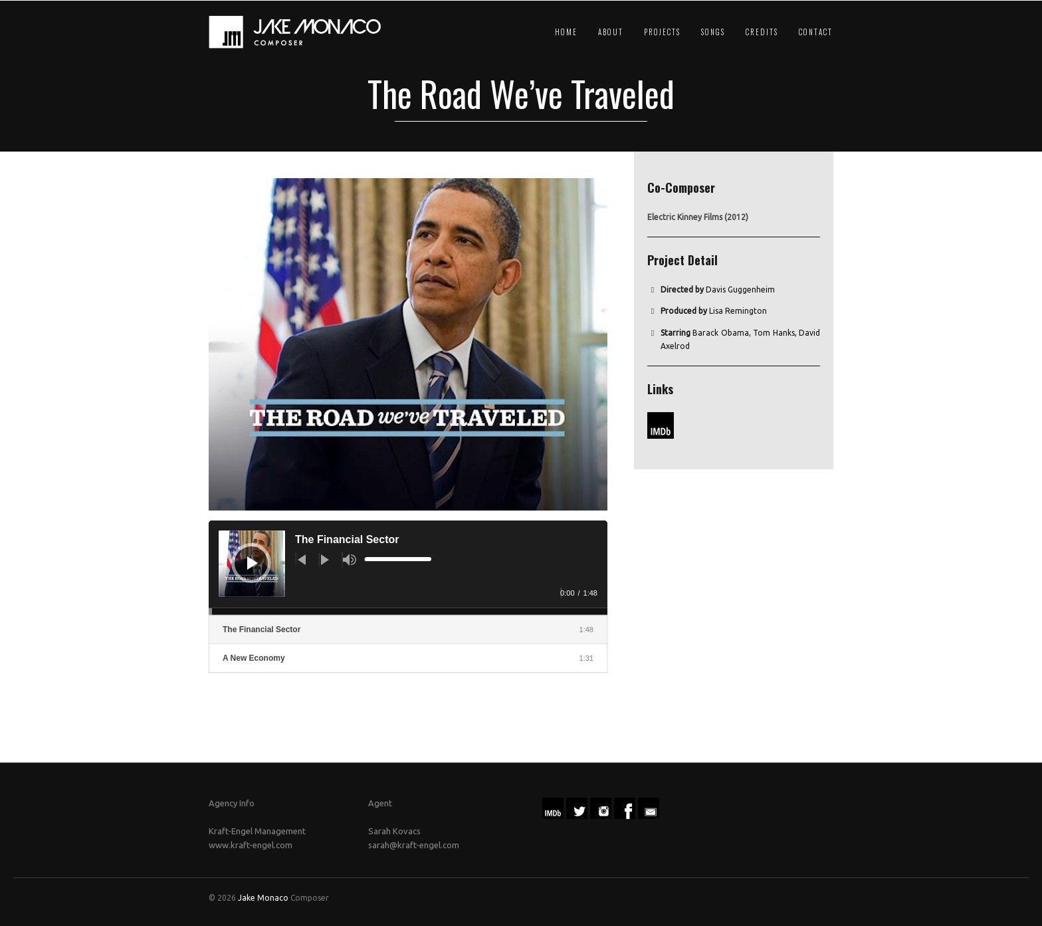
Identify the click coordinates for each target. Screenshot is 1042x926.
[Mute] (350, 560)
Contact (816, 32)
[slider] (397, 559)
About (610, 32)
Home (566, 32)
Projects (662, 32)
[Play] (252, 563)
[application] (408, 568)
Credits (762, 32)
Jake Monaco (263, 897)
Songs (713, 32)
